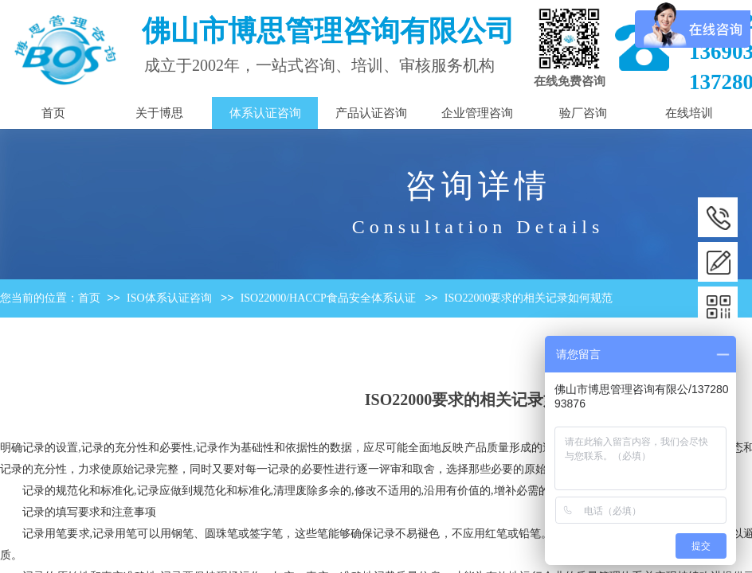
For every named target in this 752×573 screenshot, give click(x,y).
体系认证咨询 (265, 113)
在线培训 (689, 113)
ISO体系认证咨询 (169, 298)
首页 (89, 298)
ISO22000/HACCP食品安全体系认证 (328, 298)
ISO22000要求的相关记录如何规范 (529, 298)
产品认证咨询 (371, 113)
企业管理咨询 (477, 113)
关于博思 (159, 113)
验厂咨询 (583, 113)
